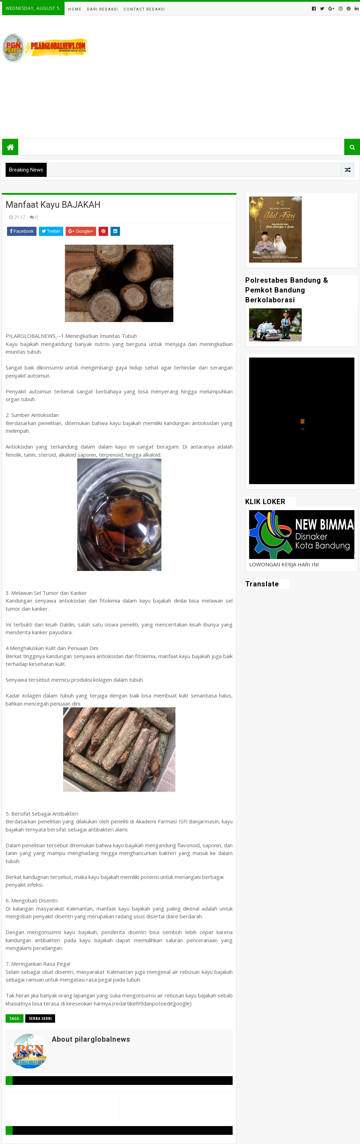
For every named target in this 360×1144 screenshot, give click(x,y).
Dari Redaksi (102, 9)
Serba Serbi (40, 1018)
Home (75, 9)
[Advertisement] (230, 77)
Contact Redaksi (144, 9)
